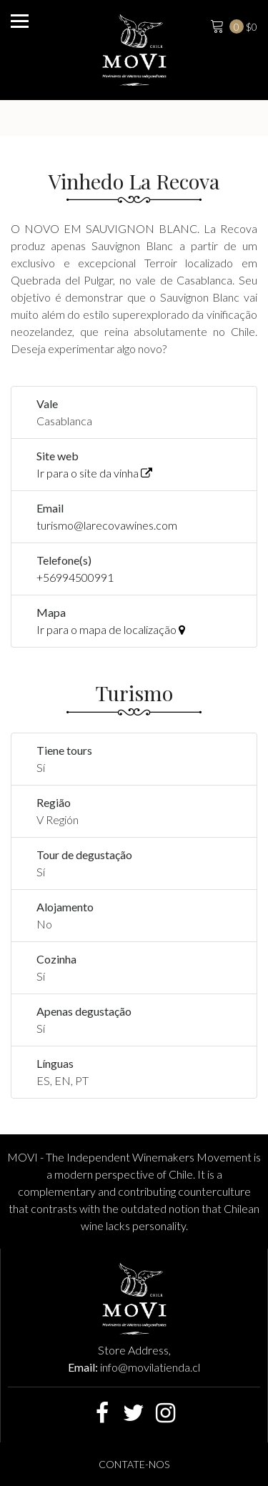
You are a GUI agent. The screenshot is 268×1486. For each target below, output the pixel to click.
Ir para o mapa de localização (110, 629)
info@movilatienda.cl (150, 1367)
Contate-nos (134, 1464)
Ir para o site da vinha (94, 473)
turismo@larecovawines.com (106, 525)
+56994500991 (75, 577)
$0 (232, 25)
